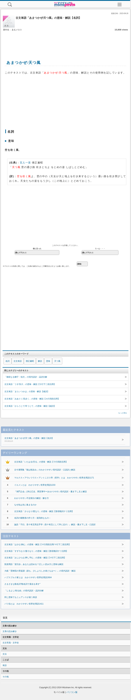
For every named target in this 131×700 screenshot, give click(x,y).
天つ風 (57, 361)
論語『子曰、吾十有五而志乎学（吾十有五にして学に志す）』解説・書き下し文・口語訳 (55, 524)
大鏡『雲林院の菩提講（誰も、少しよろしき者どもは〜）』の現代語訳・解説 (40, 571)
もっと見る (122, 413)
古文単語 (18, 361)
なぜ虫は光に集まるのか (25, 505)
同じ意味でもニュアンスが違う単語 (20, 597)
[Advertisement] (65, 41)
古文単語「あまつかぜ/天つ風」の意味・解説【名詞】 (58, 440)
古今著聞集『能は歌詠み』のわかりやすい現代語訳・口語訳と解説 (44, 470)
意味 (48, 361)
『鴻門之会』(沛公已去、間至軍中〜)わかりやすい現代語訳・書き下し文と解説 (50, 491)
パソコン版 (71, 692)
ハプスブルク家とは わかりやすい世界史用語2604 (28, 577)
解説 (40, 361)
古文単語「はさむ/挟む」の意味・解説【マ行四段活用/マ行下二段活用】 (37, 544)
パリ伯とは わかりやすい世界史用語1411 (24, 604)
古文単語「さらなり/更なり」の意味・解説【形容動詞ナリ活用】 (44, 511)
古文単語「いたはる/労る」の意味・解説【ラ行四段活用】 (41, 462)
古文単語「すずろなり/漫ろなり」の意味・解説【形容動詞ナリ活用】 (36, 551)
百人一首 (25, 162)
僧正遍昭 (30, 361)
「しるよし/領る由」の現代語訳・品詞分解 (24, 590)
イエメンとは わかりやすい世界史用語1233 (34, 485)
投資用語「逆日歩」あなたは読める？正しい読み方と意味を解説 (33, 564)
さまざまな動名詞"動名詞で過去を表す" (22, 584)
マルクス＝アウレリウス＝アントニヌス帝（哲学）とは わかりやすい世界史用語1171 (54, 478)
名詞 (7, 361)
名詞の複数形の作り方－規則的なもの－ (32, 518)
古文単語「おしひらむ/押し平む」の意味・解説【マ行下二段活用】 (35, 557)
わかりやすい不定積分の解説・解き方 (31, 498)
